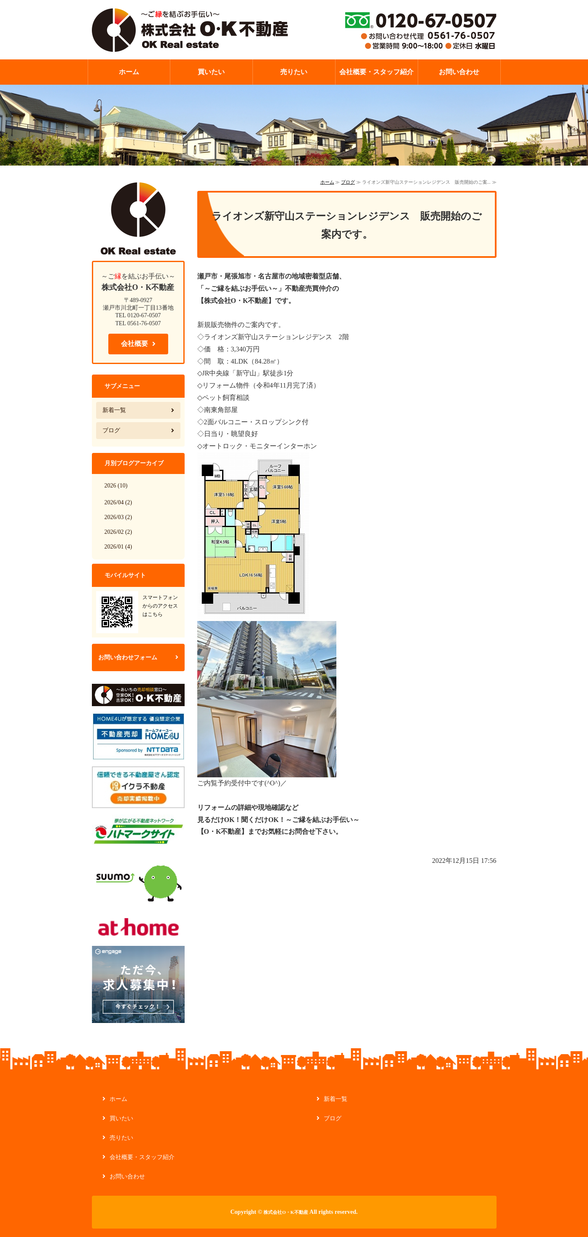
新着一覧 (114, 410)
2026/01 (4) (118, 547)
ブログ (348, 182)
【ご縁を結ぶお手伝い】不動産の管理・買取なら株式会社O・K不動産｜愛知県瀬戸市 (190, 29)
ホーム (129, 71)
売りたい (293, 71)
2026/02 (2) (118, 532)
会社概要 (134, 343)
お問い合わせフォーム (127, 657)
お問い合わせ (459, 71)
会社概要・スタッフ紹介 (376, 71)
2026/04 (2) (118, 502)
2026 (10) (116, 485)
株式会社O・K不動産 (285, 1212)
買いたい (211, 71)
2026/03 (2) (118, 517)
